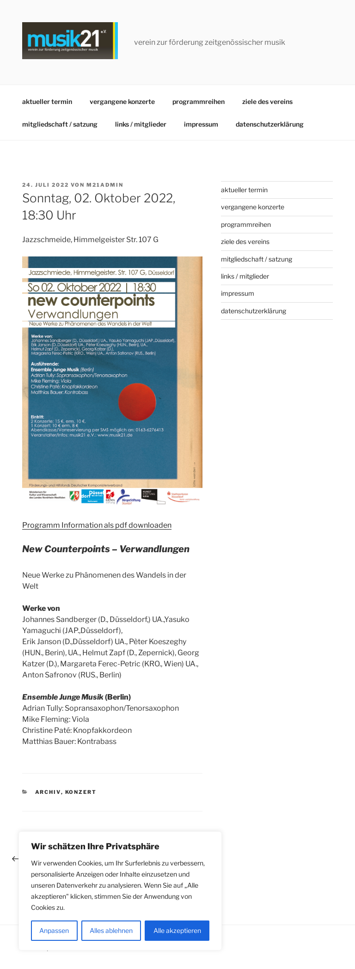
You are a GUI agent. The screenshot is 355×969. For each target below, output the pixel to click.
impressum (201, 124)
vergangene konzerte (122, 101)
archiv (48, 792)
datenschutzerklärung (270, 124)
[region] (120, 891)
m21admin (104, 185)
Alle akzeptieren (177, 930)
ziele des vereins (267, 101)
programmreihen (198, 101)
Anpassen (54, 930)
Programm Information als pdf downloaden (96, 525)
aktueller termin (47, 101)
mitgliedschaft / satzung (60, 124)
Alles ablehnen (111, 930)
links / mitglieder (140, 124)
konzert (81, 792)
